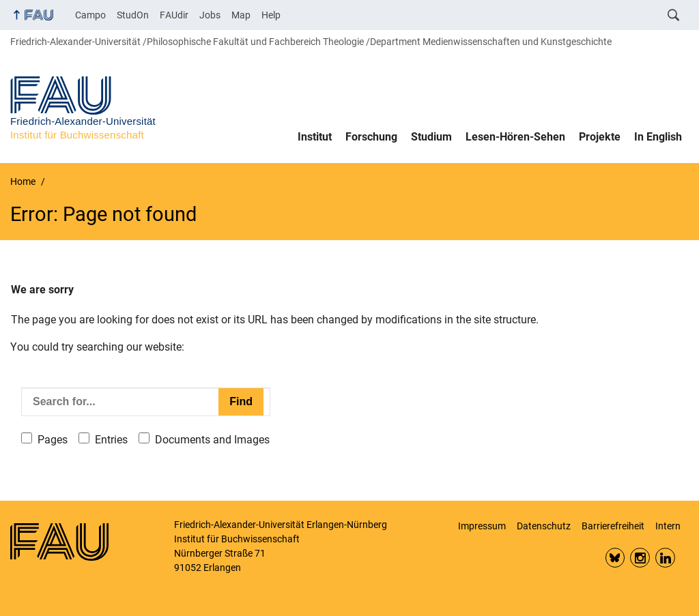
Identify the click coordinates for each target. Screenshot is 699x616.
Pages (53, 439)
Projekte (599, 136)
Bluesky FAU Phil (615, 558)
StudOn (133, 15)
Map (241, 15)
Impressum (482, 525)
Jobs (209, 15)
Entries (111, 439)
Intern (668, 525)
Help (271, 15)
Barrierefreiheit (613, 525)
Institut (315, 136)
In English (658, 136)
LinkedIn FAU (665, 558)
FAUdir (174, 15)
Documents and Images (212, 439)
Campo (90, 15)
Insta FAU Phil (640, 558)
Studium (431, 136)
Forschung (371, 136)
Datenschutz (544, 525)
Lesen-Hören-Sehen (515, 136)
